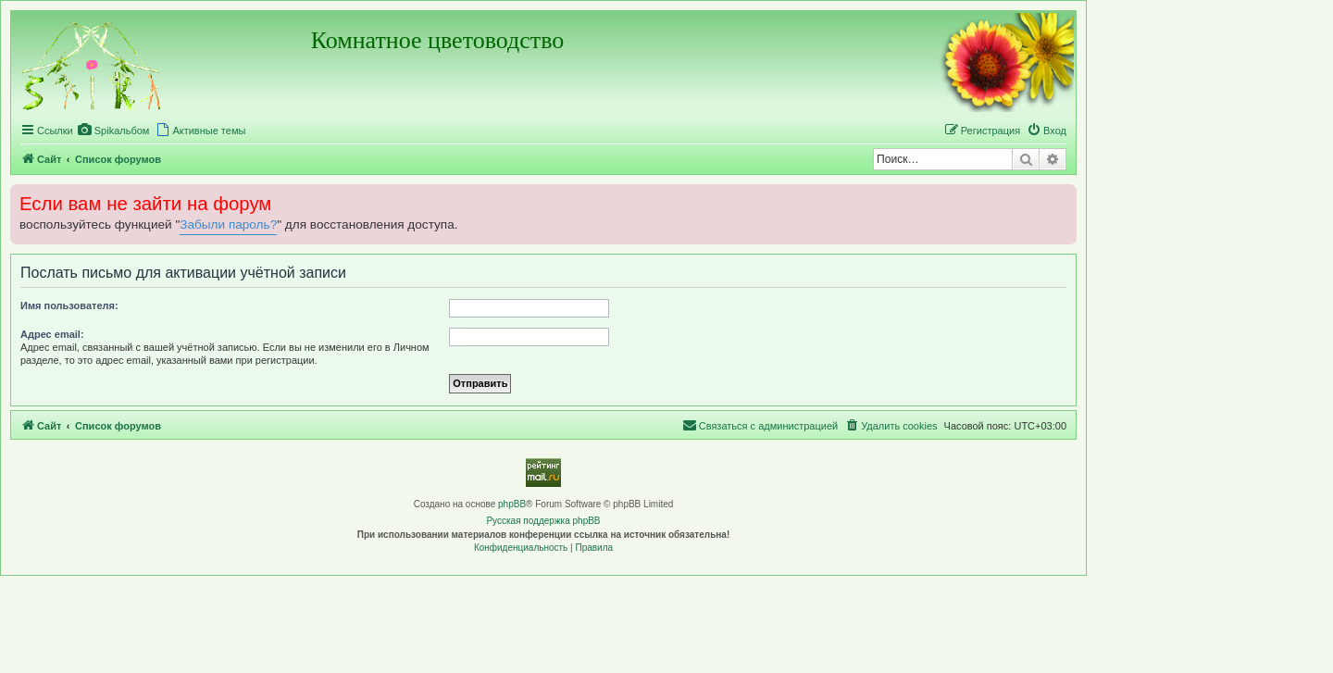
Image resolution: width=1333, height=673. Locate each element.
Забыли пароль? (228, 224)
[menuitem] (114, 130)
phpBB (512, 504)
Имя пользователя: (69, 305)
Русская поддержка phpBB (543, 521)
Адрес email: (52, 334)
